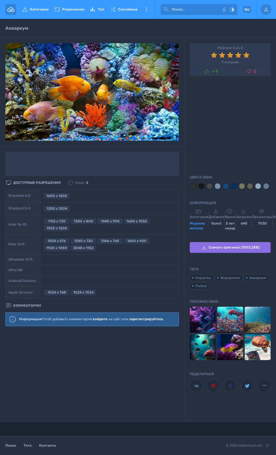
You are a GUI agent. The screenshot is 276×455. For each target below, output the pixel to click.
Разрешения (69, 9)
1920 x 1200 (57, 228)
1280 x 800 (83, 221)
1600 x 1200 (56, 196)
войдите (100, 319)
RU (246, 10)
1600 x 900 (136, 241)
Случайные (124, 9)
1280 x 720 (83, 241)
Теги (27, 445)
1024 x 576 (57, 241)
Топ (96, 9)
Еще (146, 9)
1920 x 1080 (56, 248)
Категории (35, 9)
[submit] (166, 9)
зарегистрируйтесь (146, 319)
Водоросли (230, 278)
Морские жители (197, 225)
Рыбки (201, 286)
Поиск (10, 445)
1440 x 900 (110, 221)
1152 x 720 (56, 221)
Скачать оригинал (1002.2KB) (230, 247)
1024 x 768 (57, 292)
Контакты (47, 445)
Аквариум (257, 278)
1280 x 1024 (57, 208)
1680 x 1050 (136, 221)
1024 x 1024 (83, 292)
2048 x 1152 (83, 248)
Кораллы (203, 278)
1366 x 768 (110, 241)
